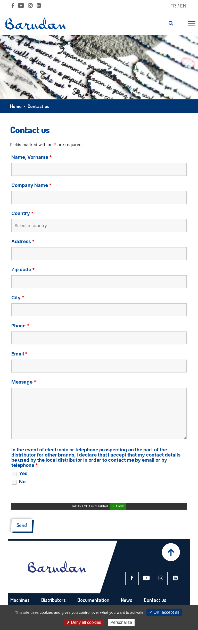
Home (16, 106)
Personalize (121, 622)
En (183, 6)
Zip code (23, 269)
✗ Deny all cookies (84, 622)
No (22, 481)
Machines (20, 599)
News (126, 599)
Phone (20, 325)
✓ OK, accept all (164, 612)
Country (22, 213)
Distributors (53, 599)
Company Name (31, 185)
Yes (23, 473)
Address (23, 241)
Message (23, 382)
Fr (173, 6)
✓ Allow (118, 506)
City (17, 297)
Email (19, 354)
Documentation (93, 599)
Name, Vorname (31, 157)
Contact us (155, 599)
